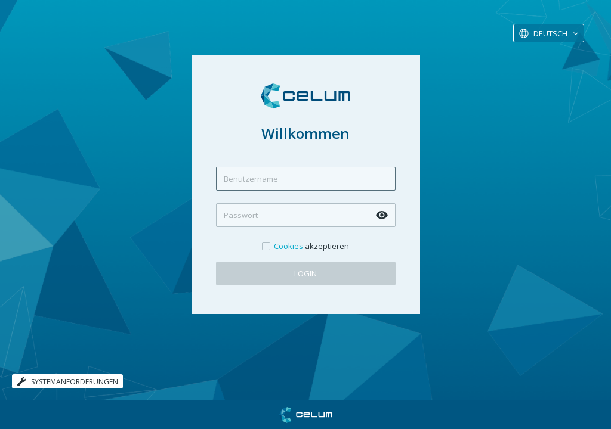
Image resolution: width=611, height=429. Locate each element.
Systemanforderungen (67, 382)
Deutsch (550, 33)
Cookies (288, 246)
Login (305, 273)
